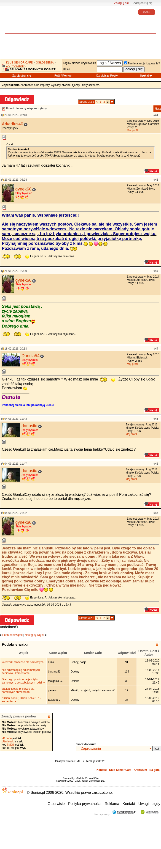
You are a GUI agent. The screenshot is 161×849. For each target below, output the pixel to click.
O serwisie (56, 804)
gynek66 (23, 189)
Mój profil (132, 130)
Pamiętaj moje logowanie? (142, 63)
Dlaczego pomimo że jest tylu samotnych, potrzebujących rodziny (23, 681)
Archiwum (140, 770)
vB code (7, 738)
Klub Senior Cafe (19, 62)
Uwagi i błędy (149, 804)
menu (146, 12)
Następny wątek (34, 635)
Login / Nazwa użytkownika (79, 63)
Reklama (112, 804)
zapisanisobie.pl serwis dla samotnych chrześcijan (18, 690)
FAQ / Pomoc (63, 75)
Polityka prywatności (84, 804)
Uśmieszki (8, 741)
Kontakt (102, 770)
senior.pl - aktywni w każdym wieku (17, 23)
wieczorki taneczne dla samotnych (22, 662)
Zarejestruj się (143, 3)
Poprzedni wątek (12, 635)
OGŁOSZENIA (45, 62)
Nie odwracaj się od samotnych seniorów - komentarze (21, 671)
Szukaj (144, 75)
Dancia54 (30, 355)
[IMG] (10, 744)
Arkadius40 (12, 123)
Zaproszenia (16, 65)
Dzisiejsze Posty (107, 75)
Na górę (154, 770)
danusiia (29, 425)
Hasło (66, 69)
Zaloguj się (121, 3)
